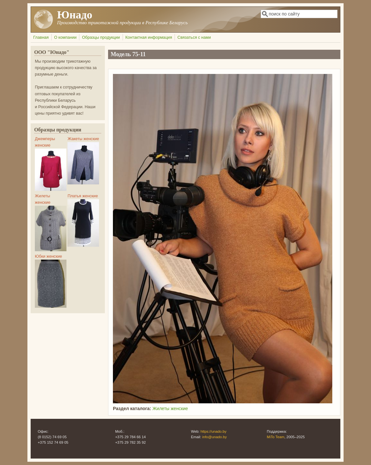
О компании (65, 37)
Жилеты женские (170, 408)
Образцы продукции (101, 37)
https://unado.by (213, 431)
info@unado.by (214, 437)
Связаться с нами (194, 37)
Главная (41, 37)
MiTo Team (276, 437)
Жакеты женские (83, 139)
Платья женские (82, 196)
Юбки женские (48, 256)
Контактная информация (148, 37)
